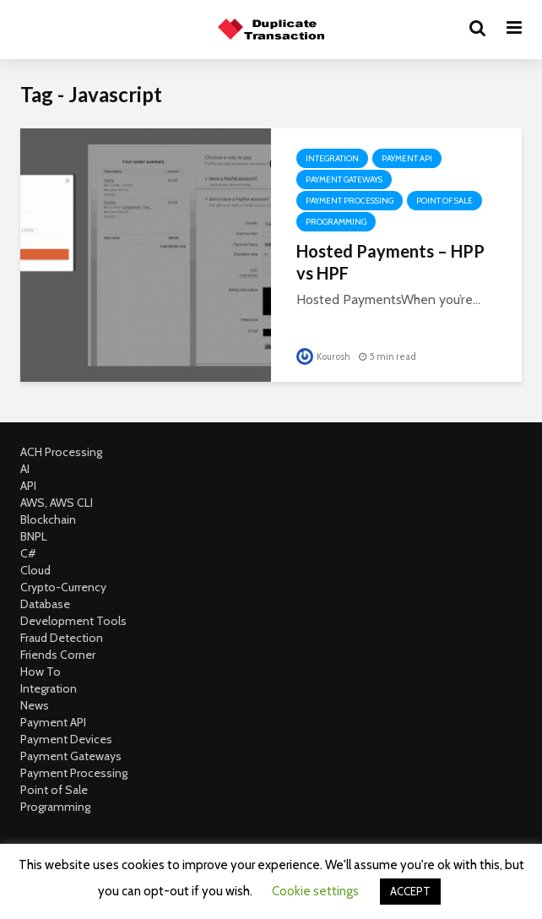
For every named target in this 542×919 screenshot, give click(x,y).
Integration (332, 158)
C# (28, 553)
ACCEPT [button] (410, 891)
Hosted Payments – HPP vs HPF (390, 262)
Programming (336, 221)
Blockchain (48, 519)
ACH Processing (61, 452)
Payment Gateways (344, 179)
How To (40, 671)
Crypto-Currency (63, 587)
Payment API (407, 158)
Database (45, 604)
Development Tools (73, 620)
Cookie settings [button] (315, 891)
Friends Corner (57, 654)
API (28, 485)
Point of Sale (444, 200)
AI (25, 468)
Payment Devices (66, 739)
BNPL (33, 536)
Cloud (35, 570)
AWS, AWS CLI (56, 502)
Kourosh (323, 356)
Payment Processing (349, 200)
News (34, 705)
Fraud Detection (61, 637)
